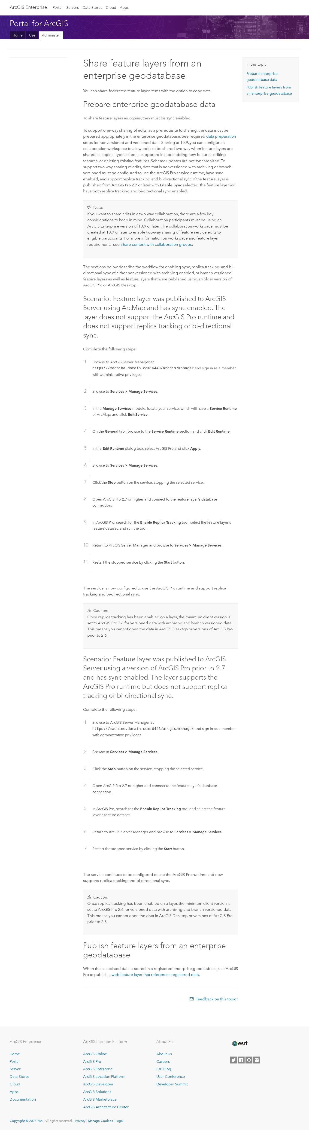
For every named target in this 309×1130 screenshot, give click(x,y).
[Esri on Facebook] (241, 1060)
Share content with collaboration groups (156, 244)
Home (17, 35)
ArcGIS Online (95, 1054)
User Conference (170, 1076)
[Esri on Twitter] (233, 1060)
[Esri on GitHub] (248, 1060)
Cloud (111, 7)
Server (15, 1069)
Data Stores (92, 7)
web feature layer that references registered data (155, 974)
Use (32, 35)
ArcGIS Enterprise (28, 7)
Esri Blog (163, 1069)
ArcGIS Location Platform (104, 1076)
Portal (57, 7)
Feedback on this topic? (217, 999)
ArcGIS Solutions (97, 1092)
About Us (164, 1054)
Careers (163, 1061)
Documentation (23, 1099)
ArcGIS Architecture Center (106, 1107)
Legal (119, 1121)
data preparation (221, 136)
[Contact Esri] (256, 1060)
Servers (72, 7)
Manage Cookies (100, 1121)
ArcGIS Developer (98, 1084)
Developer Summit (172, 1084)
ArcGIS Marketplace (100, 1099)
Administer (51, 35)
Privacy (80, 1121)
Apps (124, 7)
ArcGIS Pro (92, 1061)
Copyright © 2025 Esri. (27, 1121)
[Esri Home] (239, 1043)
